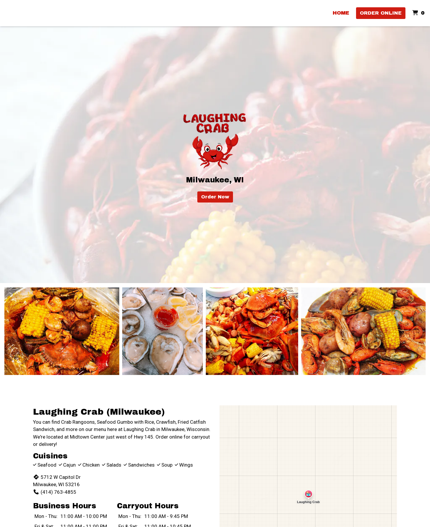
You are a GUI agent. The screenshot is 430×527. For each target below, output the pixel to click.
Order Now (215, 196)
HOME (341, 13)
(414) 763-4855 (54, 492)
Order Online (381, 13)
